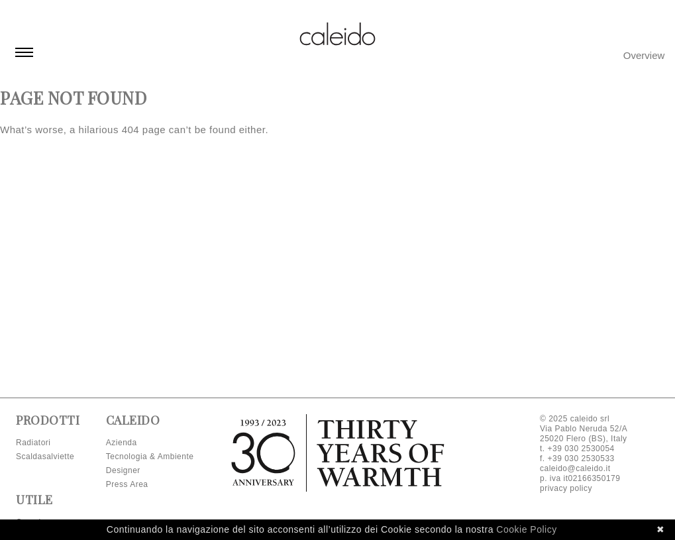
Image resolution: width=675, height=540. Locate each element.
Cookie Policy (526, 529)
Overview (644, 55)
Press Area (127, 484)
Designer (123, 470)
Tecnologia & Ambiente (150, 456)
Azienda (121, 442)
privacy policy (566, 488)
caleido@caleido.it (575, 468)
